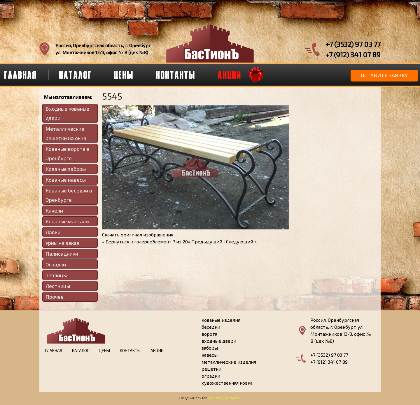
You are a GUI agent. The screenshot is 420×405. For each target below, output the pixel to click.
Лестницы (58, 286)
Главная (53, 350)
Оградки (56, 264)
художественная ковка (227, 382)
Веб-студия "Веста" (224, 398)
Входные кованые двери (67, 113)
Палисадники (62, 253)
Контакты (176, 75)
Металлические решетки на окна (66, 133)
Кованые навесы (66, 179)
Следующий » (241, 241)
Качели (54, 210)
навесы (210, 355)
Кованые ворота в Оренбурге (68, 153)
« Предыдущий (205, 241)
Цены (124, 75)
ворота (209, 334)
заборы (210, 348)
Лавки (53, 232)
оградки (211, 376)
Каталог (75, 75)
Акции (230, 75)
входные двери (219, 341)
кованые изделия (221, 320)
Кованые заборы (66, 169)
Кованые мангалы (67, 221)
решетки (211, 369)
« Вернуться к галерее (127, 241)
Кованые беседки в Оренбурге (69, 195)
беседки (211, 327)
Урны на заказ (62, 243)
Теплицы (56, 275)
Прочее (55, 296)
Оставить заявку (384, 75)
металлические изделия (229, 362)
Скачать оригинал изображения (137, 234)
